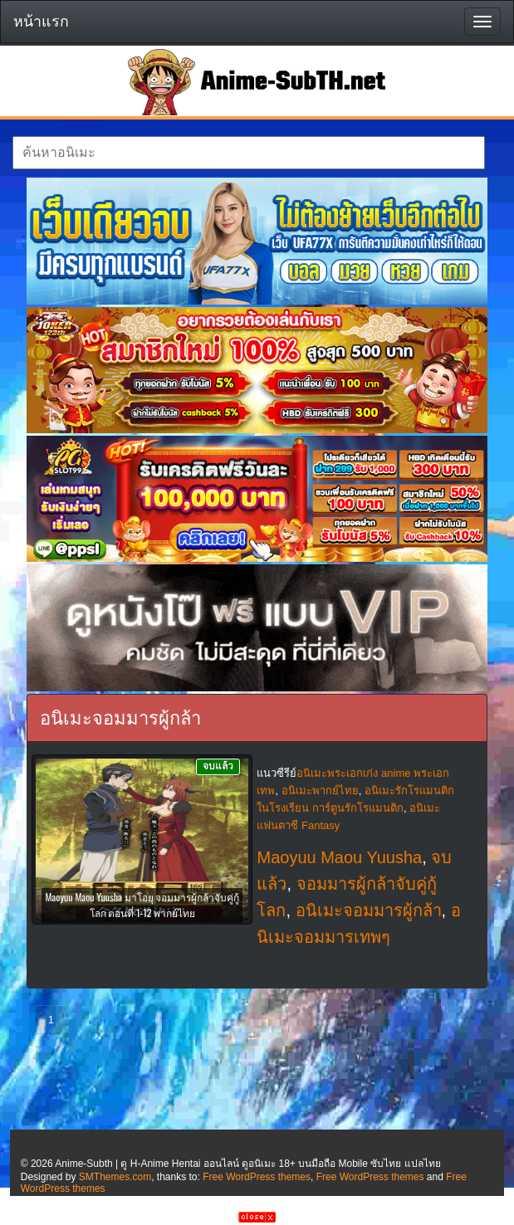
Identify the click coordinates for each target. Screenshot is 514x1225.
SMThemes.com (115, 1177)
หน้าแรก (41, 21)
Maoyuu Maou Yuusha (339, 857)
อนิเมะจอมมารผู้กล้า (369, 910)
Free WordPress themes (257, 1177)
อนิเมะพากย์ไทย (320, 790)
